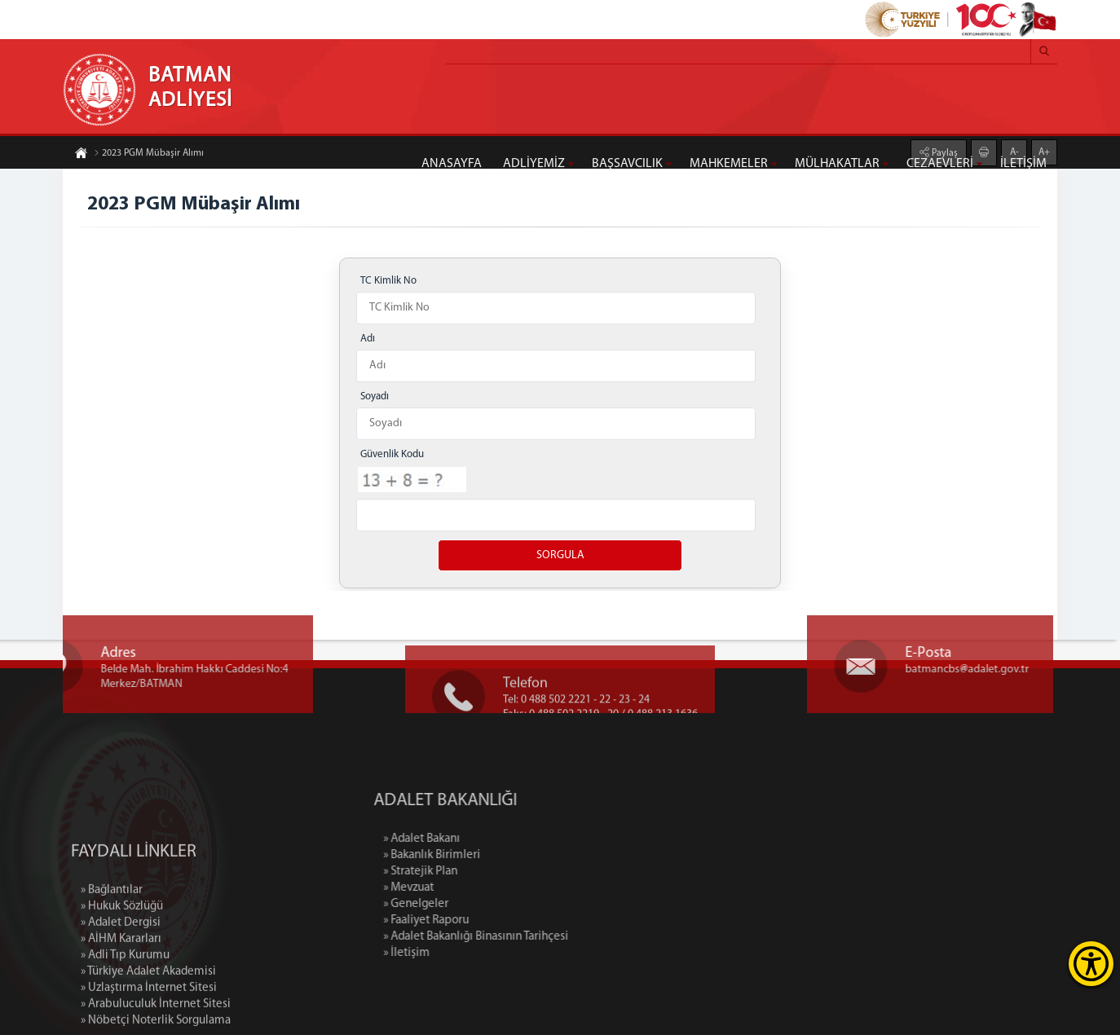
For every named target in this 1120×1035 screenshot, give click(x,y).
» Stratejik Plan (487, 871)
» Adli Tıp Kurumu (125, 1018)
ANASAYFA (451, 163)
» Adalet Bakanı (488, 839)
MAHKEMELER (729, 163)
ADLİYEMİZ (534, 163)
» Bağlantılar (112, 953)
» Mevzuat (475, 888)
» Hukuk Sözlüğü (122, 969)
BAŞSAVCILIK (627, 163)
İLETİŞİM (1023, 163)
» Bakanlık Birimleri (498, 855)
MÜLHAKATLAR (837, 163)
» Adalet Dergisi (121, 986)
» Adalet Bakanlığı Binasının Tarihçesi (542, 937)
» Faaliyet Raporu (493, 920)
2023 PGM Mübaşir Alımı (149, 154)
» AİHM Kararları (121, 1002)
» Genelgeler (482, 904)
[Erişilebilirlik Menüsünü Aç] (1091, 963)
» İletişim (473, 953)
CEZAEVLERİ (939, 163)
